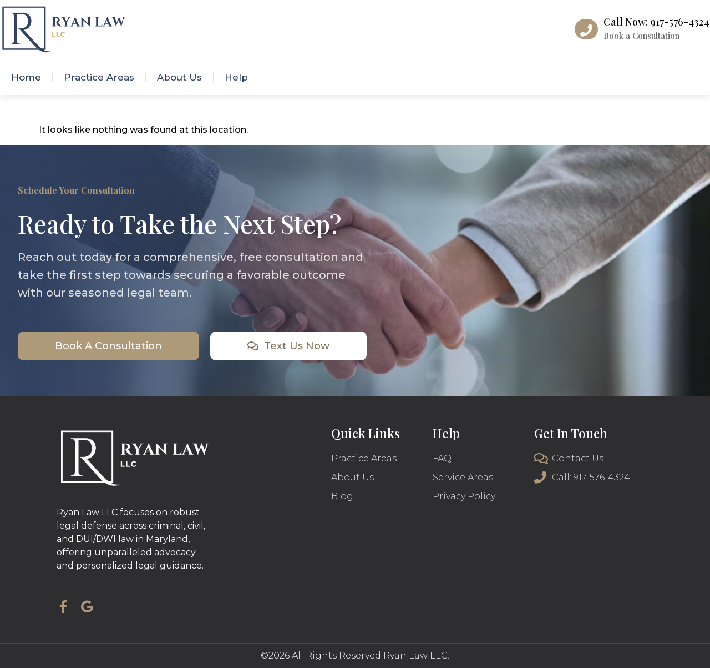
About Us (179, 77)
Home (26, 77)
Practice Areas (99, 77)
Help (236, 77)
